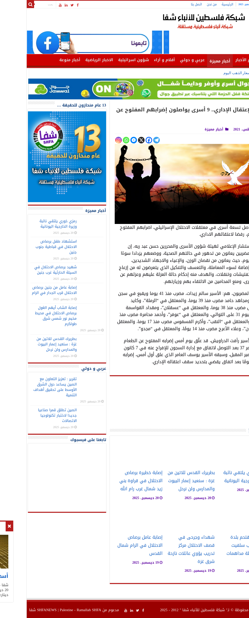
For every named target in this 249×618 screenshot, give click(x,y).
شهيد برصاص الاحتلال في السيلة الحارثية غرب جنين (30, 270)
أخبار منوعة (44, 60)
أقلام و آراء (138, 60)
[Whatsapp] (100, 140)
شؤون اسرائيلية (108, 60)
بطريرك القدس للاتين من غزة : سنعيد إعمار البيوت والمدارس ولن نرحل (165, 481)
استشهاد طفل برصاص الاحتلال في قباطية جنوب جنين (30, 247)
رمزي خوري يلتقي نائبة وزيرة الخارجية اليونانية (220, 477)
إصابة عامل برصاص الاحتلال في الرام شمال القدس (114, 545)
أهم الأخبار (220, 60)
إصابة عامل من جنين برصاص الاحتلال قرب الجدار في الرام (28, 290)
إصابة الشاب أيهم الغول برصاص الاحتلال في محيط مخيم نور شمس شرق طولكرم (30, 315)
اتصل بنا (170, 4)
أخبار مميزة (194, 61)
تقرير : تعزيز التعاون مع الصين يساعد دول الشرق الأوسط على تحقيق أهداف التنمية (29, 386)
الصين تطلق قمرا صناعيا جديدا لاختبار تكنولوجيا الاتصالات (31, 415)
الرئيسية (202, 4)
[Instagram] (93, 140)
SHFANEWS (21, 609)
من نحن (186, 4)
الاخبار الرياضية (74, 60)
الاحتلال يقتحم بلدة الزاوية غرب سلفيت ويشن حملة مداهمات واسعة (221, 549)
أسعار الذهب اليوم (212, 73)
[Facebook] (123, 140)
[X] (115, 140)
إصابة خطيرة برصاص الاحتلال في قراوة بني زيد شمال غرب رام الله (115, 481)
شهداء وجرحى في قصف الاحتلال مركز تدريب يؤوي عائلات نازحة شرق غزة (165, 549)
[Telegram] (131, 140)
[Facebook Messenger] (108, 140)
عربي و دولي (166, 60)
